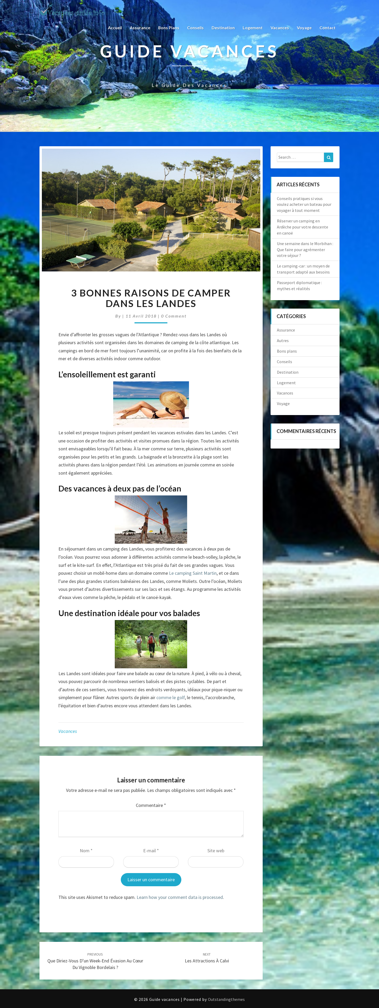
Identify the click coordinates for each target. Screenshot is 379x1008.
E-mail (151, 851)
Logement (253, 27)
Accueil (115, 27)
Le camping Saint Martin (193, 573)
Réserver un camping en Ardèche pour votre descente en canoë (302, 227)
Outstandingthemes (226, 999)
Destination (223, 27)
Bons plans (168, 27)
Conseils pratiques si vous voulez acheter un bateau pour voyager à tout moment (304, 204)
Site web (215, 851)
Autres (283, 340)
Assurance (139, 27)
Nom (86, 851)
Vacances (280, 27)
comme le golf (170, 697)
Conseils (195, 27)
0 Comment (174, 315)
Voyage (304, 27)
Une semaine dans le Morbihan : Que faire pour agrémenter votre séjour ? (305, 249)
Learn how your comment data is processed (180, 897)
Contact (328, 27)
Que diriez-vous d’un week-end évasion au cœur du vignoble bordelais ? (95, 961)
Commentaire (151, 805)
